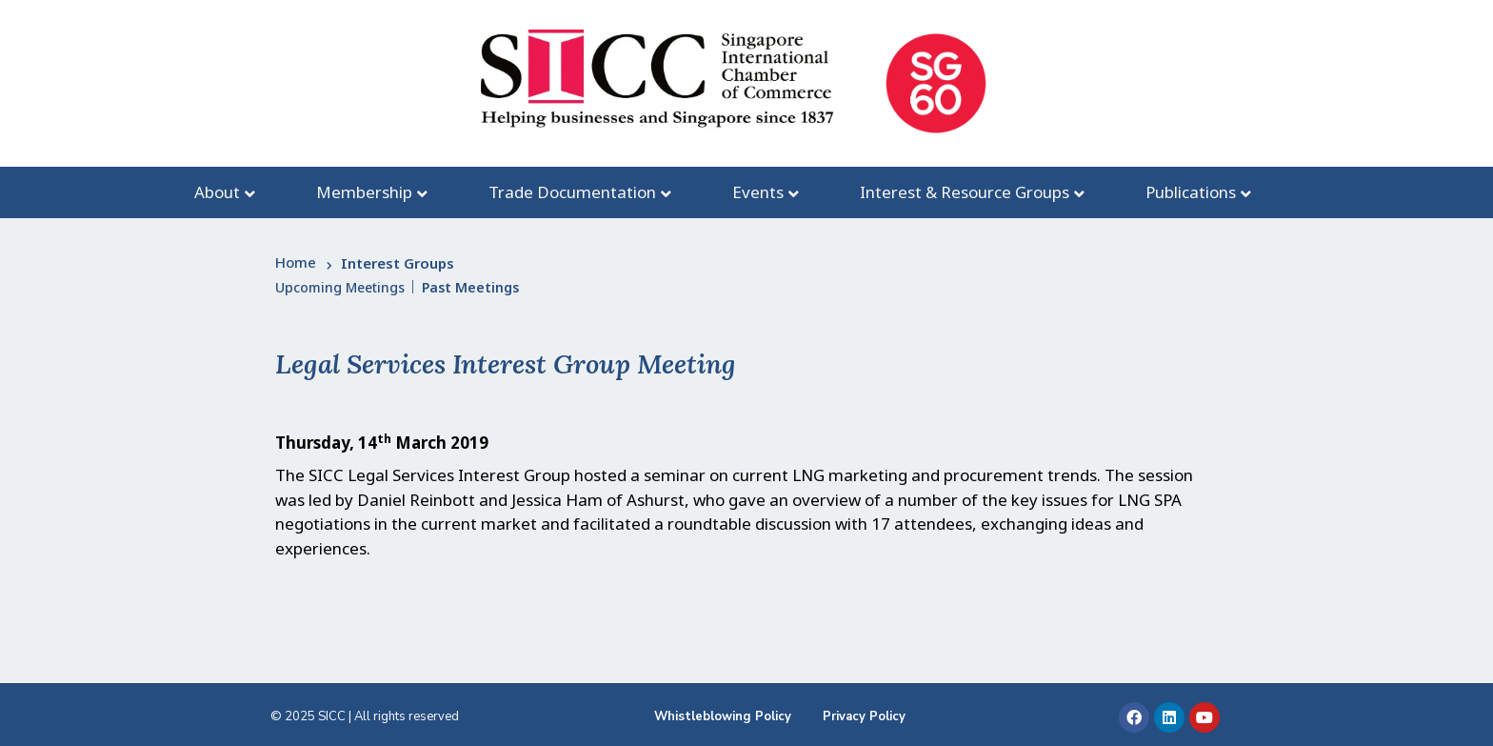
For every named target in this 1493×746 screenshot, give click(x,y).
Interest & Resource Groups (964, 192)
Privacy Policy (864, 716)
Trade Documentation (572, 192)
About (217, 192)
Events (758, 192)
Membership (364, 192)
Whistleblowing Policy (722, 716)
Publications (1190, 192)
